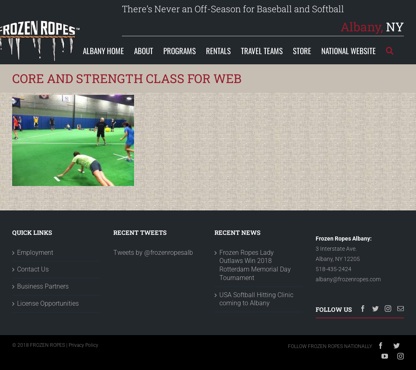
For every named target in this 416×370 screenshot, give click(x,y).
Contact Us (33, 297)
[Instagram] (388, 336)
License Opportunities (48, 331)
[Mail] (400, 336)
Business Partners (43, 314)
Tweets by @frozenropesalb (153, 281)
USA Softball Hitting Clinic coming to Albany (256, 327)
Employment (35, 281)
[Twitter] (375, 336)
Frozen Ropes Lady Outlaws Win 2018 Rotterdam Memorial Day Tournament (255, 293)
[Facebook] (363, 336)
